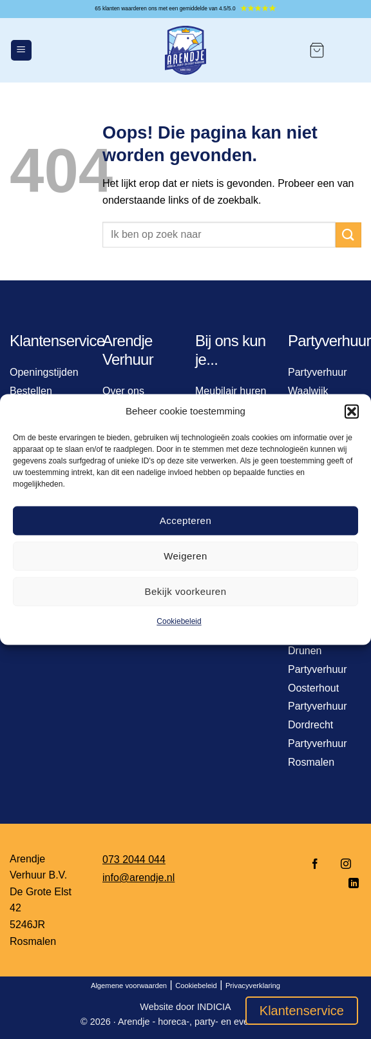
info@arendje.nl (138, 877)
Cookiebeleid (179, 621)
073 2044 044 (134, 859)
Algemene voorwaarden (129, 985)
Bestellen (31, 390)
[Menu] (21, 50)
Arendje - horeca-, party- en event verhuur (204, 1021)
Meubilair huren (230, 390)
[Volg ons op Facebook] (315, 864)
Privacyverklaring (252, 985)
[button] (351, 411)
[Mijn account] (349, 50)
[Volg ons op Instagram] (346, 864)
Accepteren (185, 520)
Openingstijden (44, 372)
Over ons (123, 390)
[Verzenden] (348, 235)
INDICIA (214, 1007)
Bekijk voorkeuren (186, 591)
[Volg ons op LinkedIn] (350, 884)
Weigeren (185, 555)
